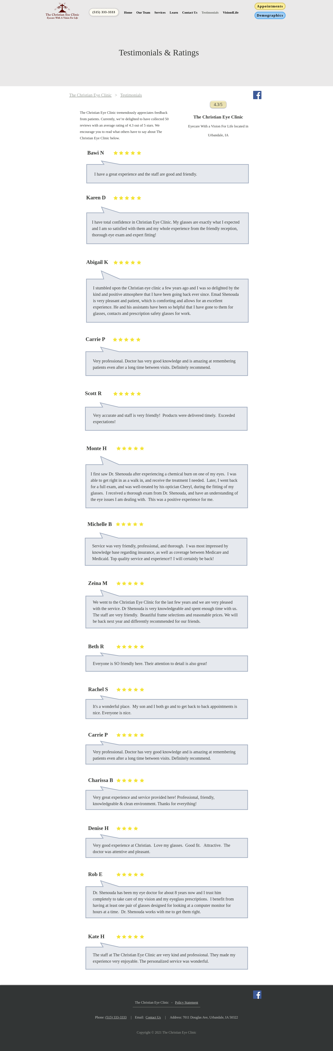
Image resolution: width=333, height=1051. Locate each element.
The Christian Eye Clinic (90, 95)
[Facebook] (257, 95)
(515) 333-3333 (116, 1017)
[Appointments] (270, 6)
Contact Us (153, 1017)
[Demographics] (270, 15)
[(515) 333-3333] (104, 12)
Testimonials (131, 95)
